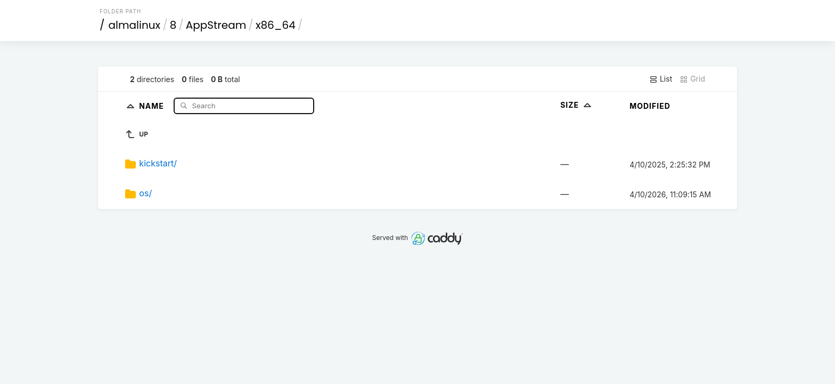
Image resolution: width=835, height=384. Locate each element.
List (660, 79)
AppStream (216, 25)
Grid (692, 79)
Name (152, 105)
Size (577, 104)
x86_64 (276, 25)
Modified (649, 105)
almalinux (135, 25)
